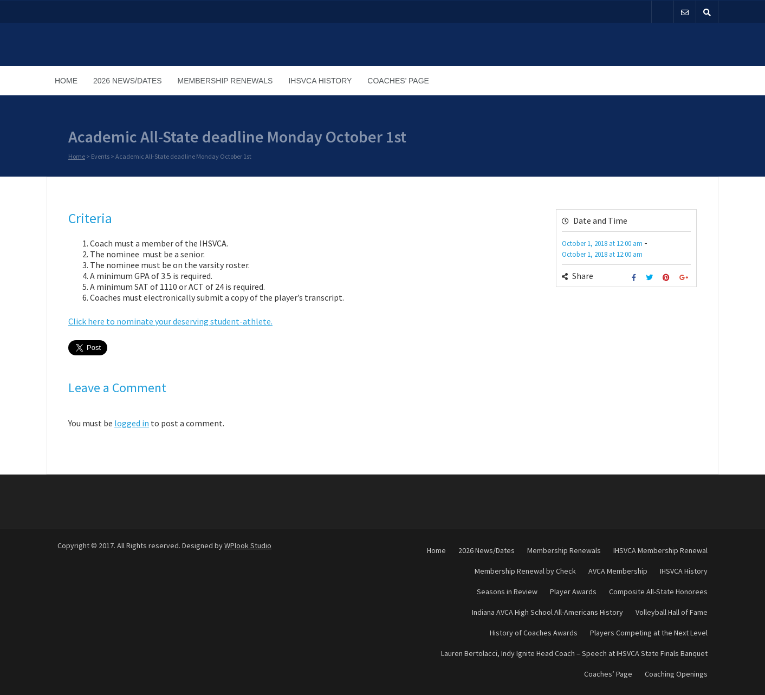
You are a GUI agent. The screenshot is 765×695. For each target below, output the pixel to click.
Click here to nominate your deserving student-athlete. (170, 321)
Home (66, 80)
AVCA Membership (617, 571)
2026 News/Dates (127, 80)
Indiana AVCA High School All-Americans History (547, 612)
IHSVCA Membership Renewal (660, 550)
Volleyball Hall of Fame (672, 612)
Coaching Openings (676, 674)
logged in (131, 423)
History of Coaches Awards (534, 633)
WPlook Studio (247, 545)
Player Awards (573, 591)
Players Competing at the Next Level (649, 633)
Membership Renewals (225, 80)
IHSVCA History (320, 80)
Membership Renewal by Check (525, 571)
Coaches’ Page (398, 80)
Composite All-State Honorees (658, 591)
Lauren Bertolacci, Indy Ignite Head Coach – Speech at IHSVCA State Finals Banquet (574, 653)
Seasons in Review (507, 591)
